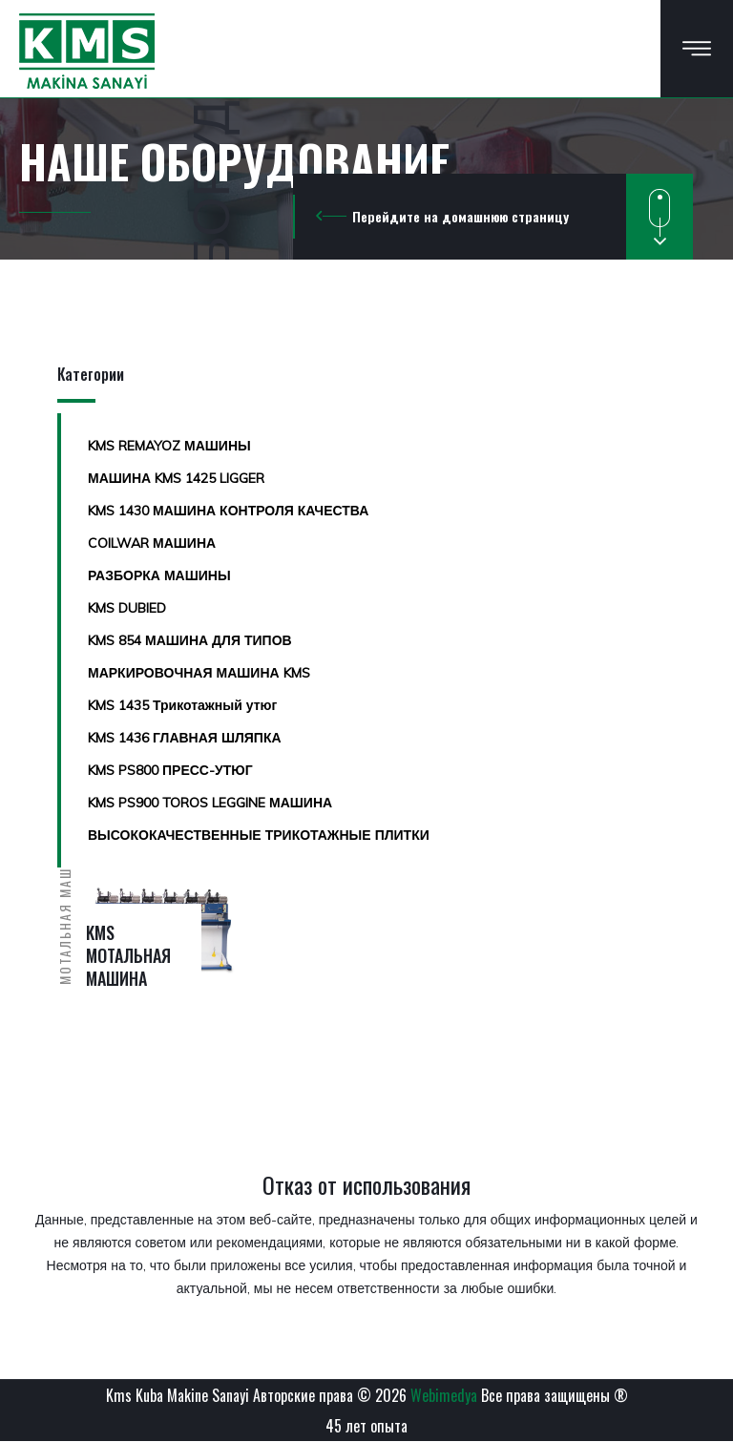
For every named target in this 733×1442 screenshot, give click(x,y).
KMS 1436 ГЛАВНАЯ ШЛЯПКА (185, 737)
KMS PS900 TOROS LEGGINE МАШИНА (210, 802)
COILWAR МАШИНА (152, 543)
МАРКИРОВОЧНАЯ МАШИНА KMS (199, 672)
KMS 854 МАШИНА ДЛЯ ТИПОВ (190, 640)
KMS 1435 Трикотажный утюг (182, 705)
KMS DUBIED (127, 608)
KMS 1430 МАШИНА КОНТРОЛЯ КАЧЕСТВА (228, 510)
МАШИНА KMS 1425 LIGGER (176, 478)
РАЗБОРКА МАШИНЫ (159, 575)
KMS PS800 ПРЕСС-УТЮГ (170, 770)
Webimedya (443, 1395)
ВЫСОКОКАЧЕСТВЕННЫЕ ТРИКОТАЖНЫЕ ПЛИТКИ (258, 835)
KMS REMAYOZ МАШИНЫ (169, 445)
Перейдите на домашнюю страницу (460, 216)
